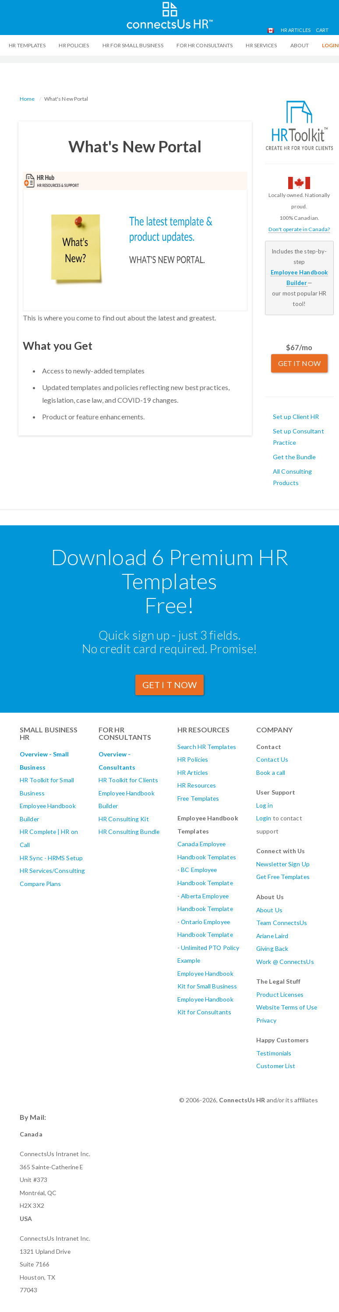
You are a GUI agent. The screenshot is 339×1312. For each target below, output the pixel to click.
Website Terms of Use (286, 1007)
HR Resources (196, 785)
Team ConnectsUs (281, 922)
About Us (269, 910)
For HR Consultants (205, 45)
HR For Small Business (132, 45)
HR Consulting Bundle (129, 831)
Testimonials (273, 1053)
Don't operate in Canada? (299, 229)
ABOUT (299, 45)
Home (27, 98)
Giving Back (272, 948)
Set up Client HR (296, 416)
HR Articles (296, 30)
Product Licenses (280, 994)
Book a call (270, 772)
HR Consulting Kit (124, 819)
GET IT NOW (299, 363)
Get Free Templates (283, 876)
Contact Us (272, 759)
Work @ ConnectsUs (285, 961)
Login (264, 818)
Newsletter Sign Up (283, 864)
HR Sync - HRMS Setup (51, 858)
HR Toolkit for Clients (128, 780)
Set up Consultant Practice (298, 436)
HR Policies (74, 45)
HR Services (261, 45)
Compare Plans (40, 883)
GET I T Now (169, 684)
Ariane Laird (272, 935)
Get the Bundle (294, 457)
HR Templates (27, 45)
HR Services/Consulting (52, 870)
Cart (322, 30)
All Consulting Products (292, 477)
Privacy (266, 1020)
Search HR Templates (206, 746)
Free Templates (198, 798)
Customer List (275, 1065)
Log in (264, 805)
